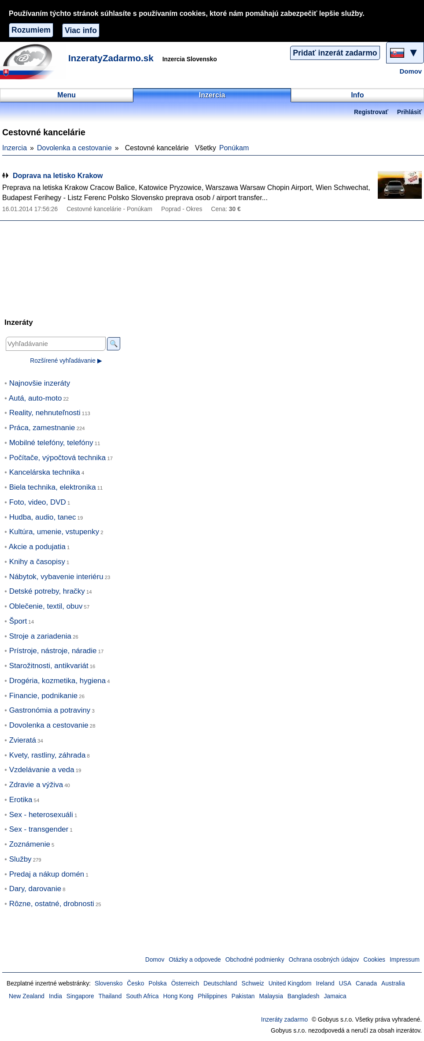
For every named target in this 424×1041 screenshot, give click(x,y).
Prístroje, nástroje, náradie (53, 651)
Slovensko (108, 983)
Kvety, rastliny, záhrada (47, 755)
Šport (18, 621)
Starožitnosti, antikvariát (48, 666)
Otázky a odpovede (195, 959)
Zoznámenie (29, 844)
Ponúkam (234, 148)
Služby (20, 859)
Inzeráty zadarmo (284, 1019)
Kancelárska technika (44, 472)
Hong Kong (178, 996)
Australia (393, 983)
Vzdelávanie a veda (41, 770)
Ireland (325, 983)
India (55, 996)
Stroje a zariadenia (40, 636)
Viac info (81, 30)
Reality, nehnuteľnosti (45, 413)
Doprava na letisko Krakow (58, 175)
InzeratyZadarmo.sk (111, 58)
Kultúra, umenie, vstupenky (54, 532)
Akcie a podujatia (37, 547)
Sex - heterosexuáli (41, 814)
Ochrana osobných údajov (324, 959)
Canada (366, 983)
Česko (135, 983)
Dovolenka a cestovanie (74, 148)
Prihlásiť (409, 112)
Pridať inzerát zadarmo (335, 52)
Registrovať (371, 112)
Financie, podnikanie (43, 696)
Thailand (110, 996)
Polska (157, 983)
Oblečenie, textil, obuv (46, 606)
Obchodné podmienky (254, 959)
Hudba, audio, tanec (42, 517)
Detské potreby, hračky (47, 591)
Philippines (212, 996)
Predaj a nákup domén (47, 874)
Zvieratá (22, 740)
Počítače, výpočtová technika (57, 458)
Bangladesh (304, 996)
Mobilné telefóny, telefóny (51, 443)
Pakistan (243, 996)
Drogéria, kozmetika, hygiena (57, 681)
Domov (411, 71)
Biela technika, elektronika (52, 487)
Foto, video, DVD (37, 502)
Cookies (374, 959)
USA (345, 983)
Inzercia (14, 148)
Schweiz (252, 983)
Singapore (80, 996)
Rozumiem (31, 30)
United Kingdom (290, 983)
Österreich (185, 983)
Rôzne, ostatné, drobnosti (51, 904)
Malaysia (271, 996)
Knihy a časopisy (37, 562)
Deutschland (220, 983)
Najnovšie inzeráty (39, 383)
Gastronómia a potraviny (50, 710)
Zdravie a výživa (36, 785)
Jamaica (335, 996)
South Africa (142, 996)
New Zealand (26, 996)
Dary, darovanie (35, 889)
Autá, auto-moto (35, 398)
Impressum (405, 959)
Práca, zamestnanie (42, 428)
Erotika (21, 800)
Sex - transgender (39, 829)
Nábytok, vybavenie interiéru (56, 577)
